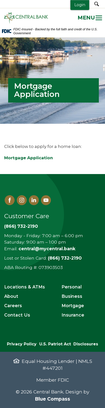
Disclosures (85, 344)
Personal (72, 286)
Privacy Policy (22, 344)
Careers (13, 305)
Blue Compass (52, 399)
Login (79, 4)
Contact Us (17, 315)
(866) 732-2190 (21, 226)
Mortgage (73, 305)
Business (72, 296)
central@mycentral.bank (47, 248)
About (11, 296)
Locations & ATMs (24, 286)
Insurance (73, 315)
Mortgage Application (28, 157)
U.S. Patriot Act (55, 344)
